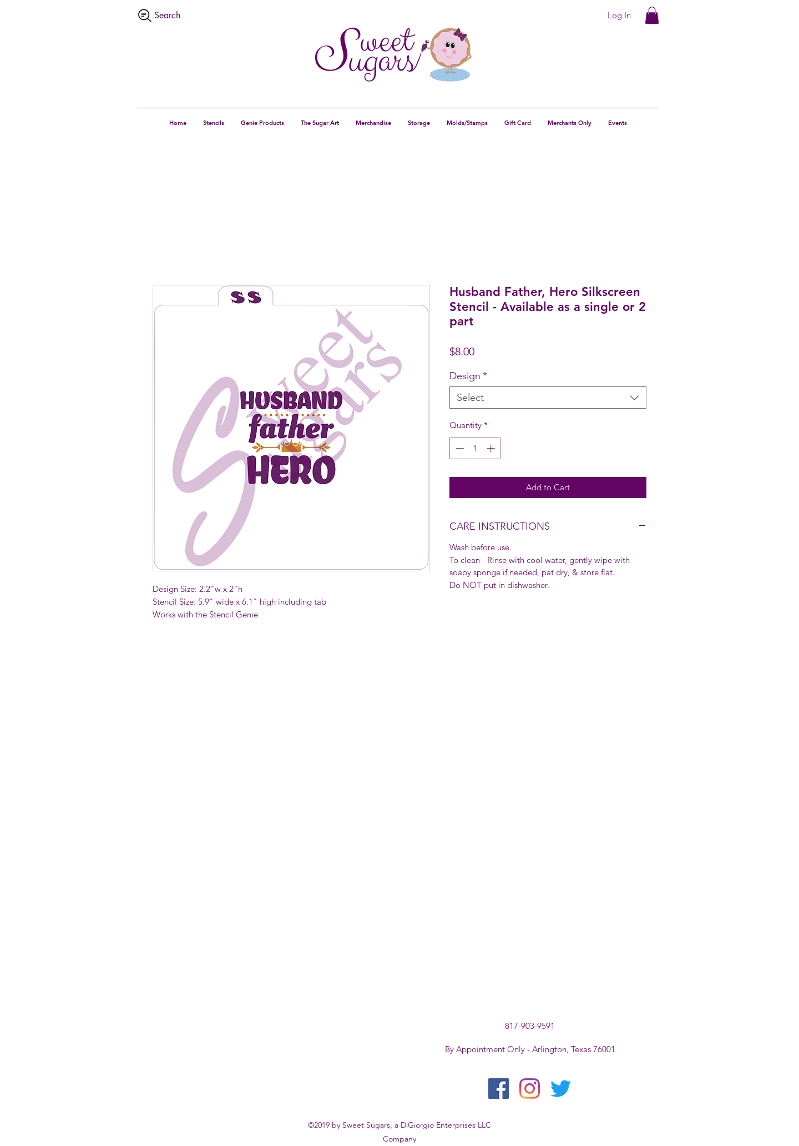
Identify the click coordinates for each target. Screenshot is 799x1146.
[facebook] (498, 1088)
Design (468, 376)
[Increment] (491, 448)
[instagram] (529, 1088)
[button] (652, 15)
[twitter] (560, 1088)
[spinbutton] (475, 448)
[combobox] (547, 397)
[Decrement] (458, 448)
